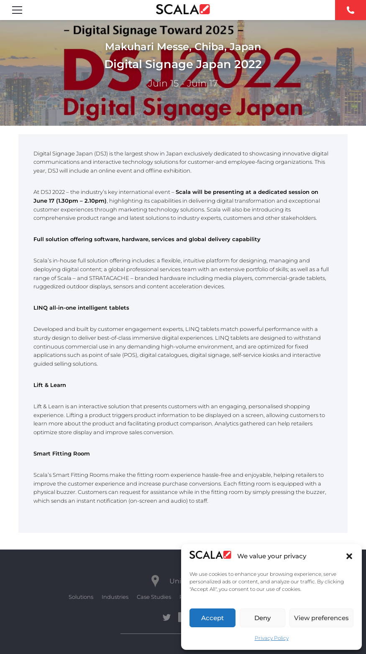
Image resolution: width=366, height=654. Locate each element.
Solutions (81, 596)
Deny (262, 618)
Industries (115, 596)
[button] (349, 556)
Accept (212, 618)
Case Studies (154, 596)
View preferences (321, 618)
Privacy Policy (272, 638)
